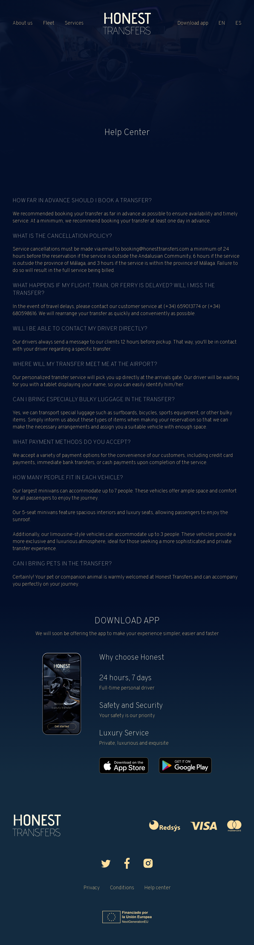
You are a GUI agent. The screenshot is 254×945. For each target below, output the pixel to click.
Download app (192, 23)
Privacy (91, 888)
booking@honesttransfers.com (155, 249)
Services (74, 23)
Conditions (122, 888)
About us (23, 23)
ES (238, 23)
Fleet (48, 23)
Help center (157, 888)
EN (221, 23)
